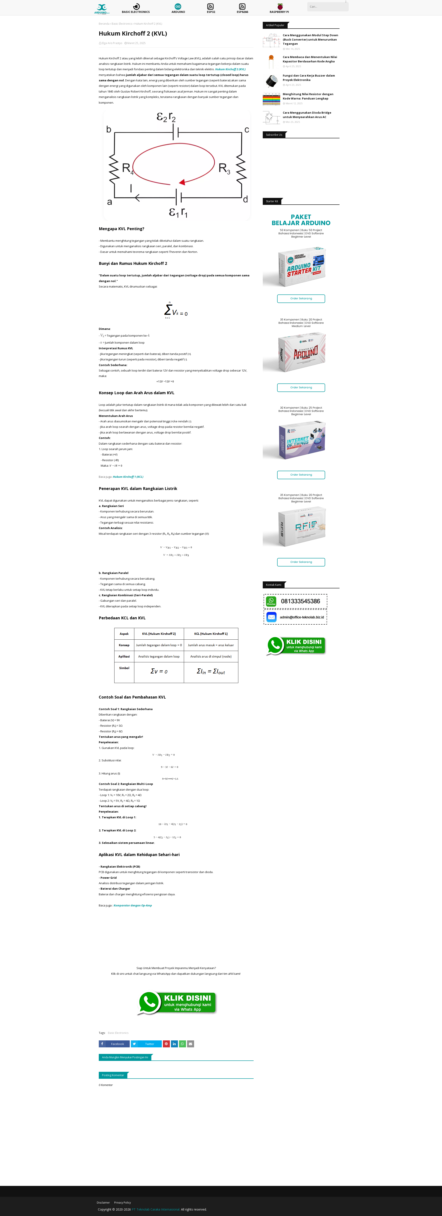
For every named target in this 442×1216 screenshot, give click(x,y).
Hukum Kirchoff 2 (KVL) (230, 69)
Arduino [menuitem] (178, 12)
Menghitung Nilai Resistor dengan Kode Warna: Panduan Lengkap (308, 96)
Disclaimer (103, 1202)
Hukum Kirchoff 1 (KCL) (128, 477)
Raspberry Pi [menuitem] (279, 12)
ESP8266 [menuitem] (242, 12)
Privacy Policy (122, 1202)
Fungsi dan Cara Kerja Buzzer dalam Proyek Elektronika (309, 78)
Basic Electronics (122, 24)
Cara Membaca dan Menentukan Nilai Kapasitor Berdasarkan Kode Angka (310, 59)
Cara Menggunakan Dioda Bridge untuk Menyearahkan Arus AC (307, 115)
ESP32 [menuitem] (211, 12)
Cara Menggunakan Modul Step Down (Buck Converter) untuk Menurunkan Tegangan (310, 39)
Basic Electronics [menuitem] (136, 12)
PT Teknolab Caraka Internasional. (156, 1209)
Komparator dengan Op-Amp (133, 905)
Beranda (104, 24)
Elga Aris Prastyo (112, 43)
